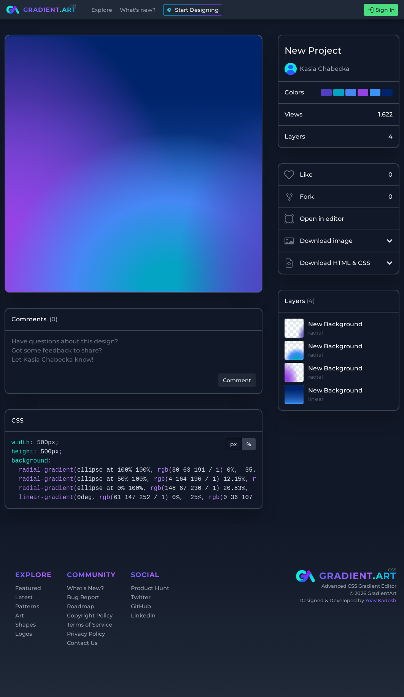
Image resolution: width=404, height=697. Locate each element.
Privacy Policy (86, 633)
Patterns (27, 606)
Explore (101, 9)
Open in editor (314, 218)
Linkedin (143, 615)
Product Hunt (150, 588)
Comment (237, 380)
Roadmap (80, 606)
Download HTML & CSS (339, 263)
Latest (24, 597)
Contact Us (82, 643)
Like (339, 174)
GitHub (141, 606)
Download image (339, 241)
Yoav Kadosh (380, 600)
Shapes (25, 624)
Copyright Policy (90, 615)
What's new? (138, 9)
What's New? (85, 588)
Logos (23, 633)
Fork (339, 196)
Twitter (141, 597)
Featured (28, 588)
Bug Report (83, 597)
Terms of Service (89, 624)
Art (19, 615)
